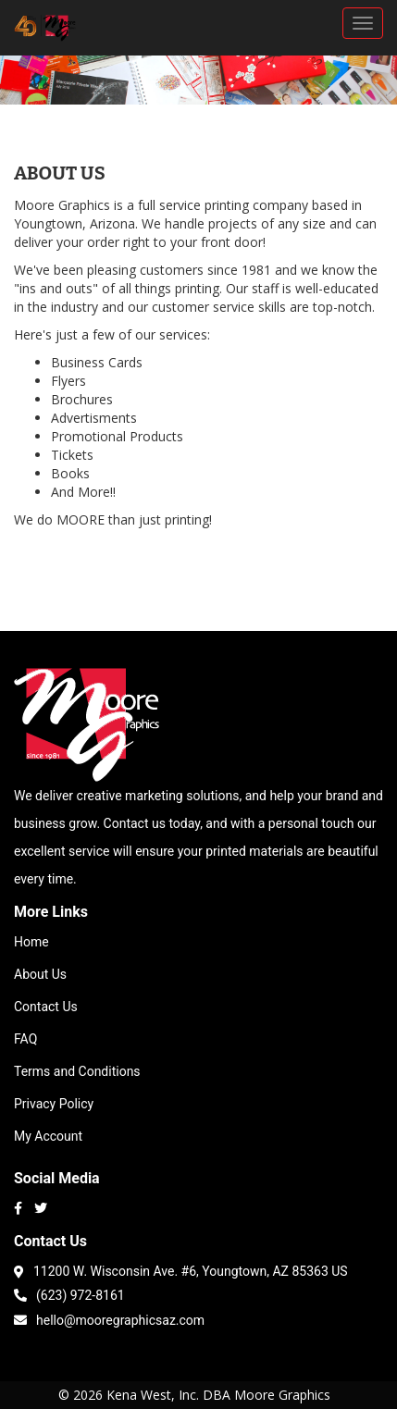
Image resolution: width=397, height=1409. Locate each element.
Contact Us (46, 1006)
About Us (40, 974)
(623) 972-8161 (69, 1294)
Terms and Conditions (77, 1071)
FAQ (25, 1039)
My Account (48, 1136)
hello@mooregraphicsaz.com (109, 1319)
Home (31, 941)
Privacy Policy (53, 1103)
